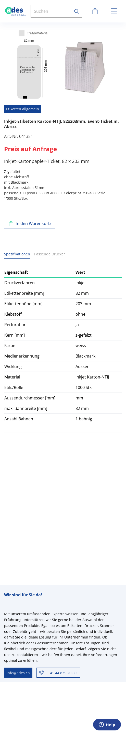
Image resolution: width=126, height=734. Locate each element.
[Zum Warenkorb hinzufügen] (29, 223)
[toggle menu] (114, 11)
